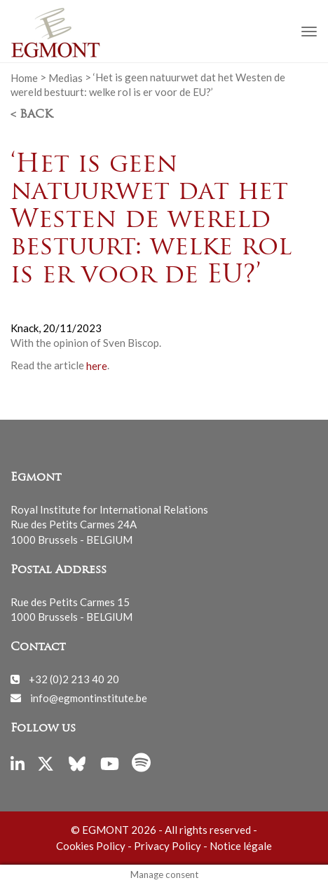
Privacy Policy (167, 845)
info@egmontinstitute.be (88, 697)
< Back (32, 115)
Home (24, 77)
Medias (65, 77)
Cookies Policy (90, 845)
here (96, 365)
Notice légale (241, 845)
